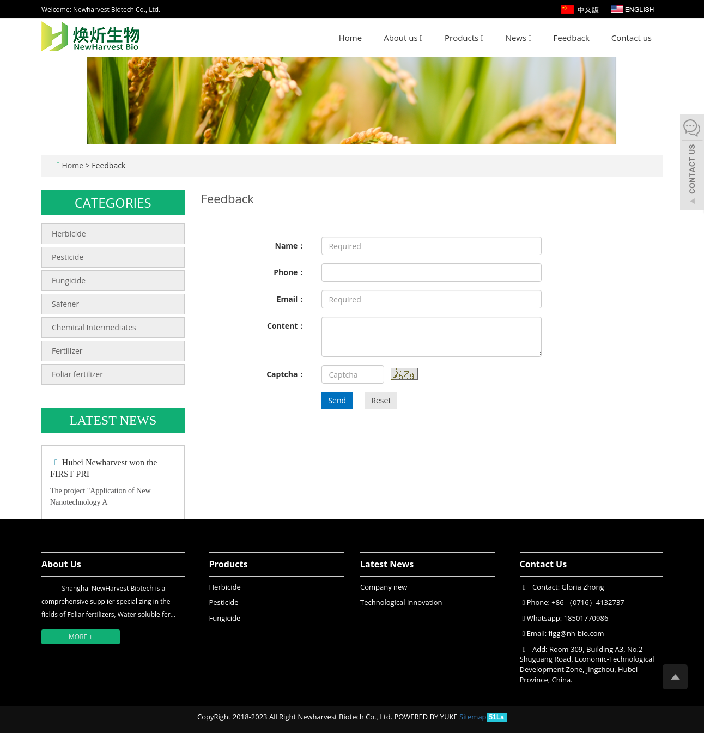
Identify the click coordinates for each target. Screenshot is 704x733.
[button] (421, 37)
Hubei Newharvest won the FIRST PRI (103, 468)
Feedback (572, 37)
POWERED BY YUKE (426, 717)
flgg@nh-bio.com (576, 633)
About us (403, 37)
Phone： (289, 272)
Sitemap (473, 717)
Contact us (631, 37)
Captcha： (285, 374)
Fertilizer (67, 351)
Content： (286, 325)
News (519, 37)
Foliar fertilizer (77, 374)
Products (464, 37)
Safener (65, 304)
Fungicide (69, 280)
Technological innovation (401, 602)
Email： (291, 299)
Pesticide (67, 257)
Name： (290, 245)
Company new (383, 587)
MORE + (81, 636)
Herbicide (69, 233)
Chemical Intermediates (94, 327)
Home (350, 37)
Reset (381, 400)
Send (337, 400)
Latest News (387, 564)
